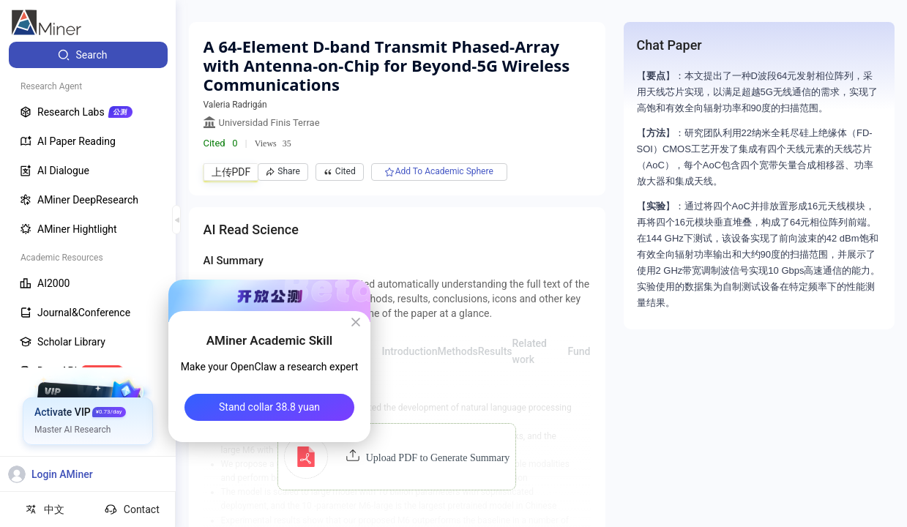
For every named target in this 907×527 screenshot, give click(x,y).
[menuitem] (88, 55)
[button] (397, 457)
